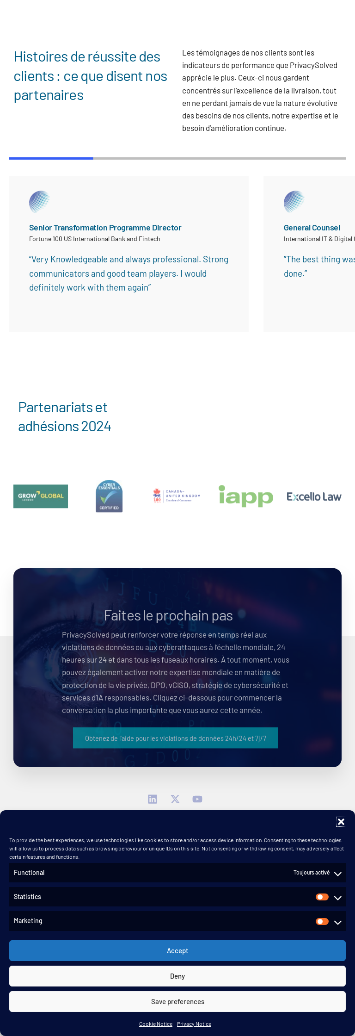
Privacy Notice (194, 1023)
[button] (341, 821)
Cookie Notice (155, 1023)
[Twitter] (177, 799)
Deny (177, 976)
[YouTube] (200, 799)
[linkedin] (155, 799)
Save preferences (177, 1001)
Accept (178, 950)
